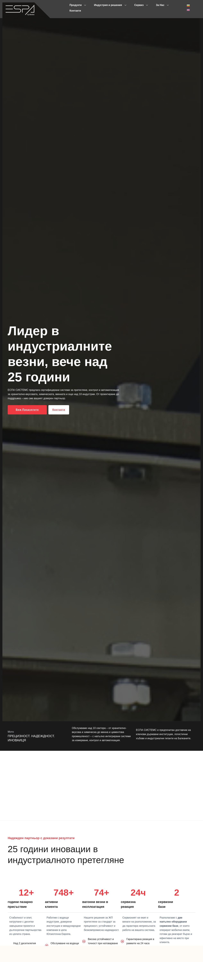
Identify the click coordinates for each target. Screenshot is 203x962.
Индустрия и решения (110, 5)
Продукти (78, 5)
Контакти (75, 10)
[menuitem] (188, 5)
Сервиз (141, 5)
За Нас (162, 5)
